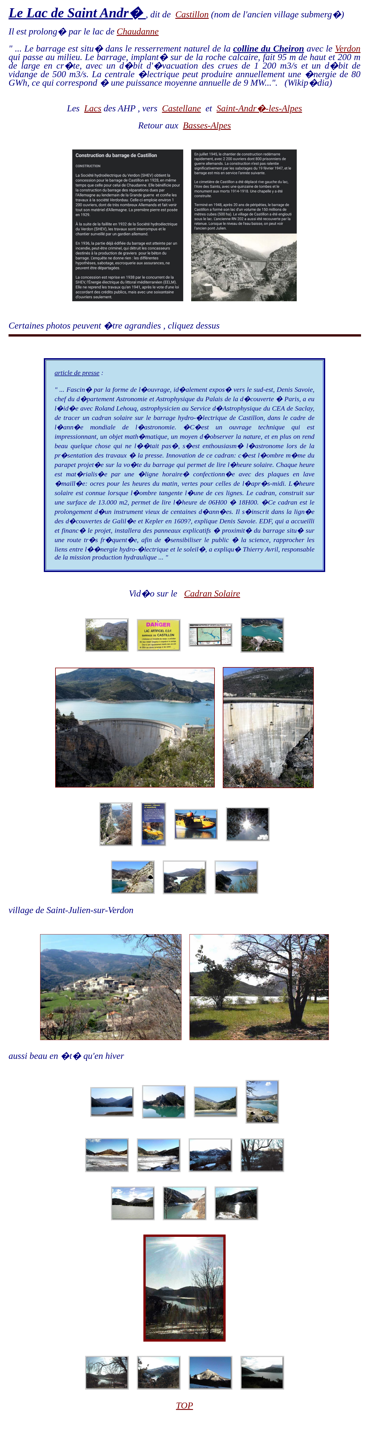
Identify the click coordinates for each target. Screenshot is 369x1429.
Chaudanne (138, 31)
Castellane (181, 108)
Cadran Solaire (212, 593)
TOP (184, 1405)
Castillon (192, 14)
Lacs (92, 108)
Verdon (347, 48)
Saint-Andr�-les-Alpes (259, 108)
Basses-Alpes (207, 125)
